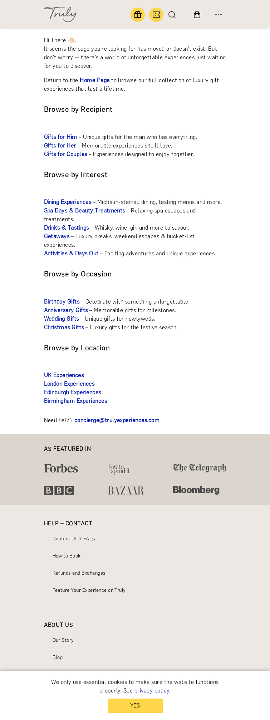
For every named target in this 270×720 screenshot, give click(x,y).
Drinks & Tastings (66, 227)
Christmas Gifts (64, 327)
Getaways (57, 236)
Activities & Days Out (71, 253)
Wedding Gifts (61, 318)
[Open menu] (218, 14)
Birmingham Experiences (75, 401)
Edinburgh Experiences (72, 392)
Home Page (94, 80)
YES (135, 705)
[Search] (174, 14)
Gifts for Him (60, 137)
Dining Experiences (68, 202)
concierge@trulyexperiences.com (116, 420)
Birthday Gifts (62, 301)
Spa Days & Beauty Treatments (84, 210)
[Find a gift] (138, 15)
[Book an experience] (156, 15)
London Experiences (69, 383)
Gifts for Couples (65, 154)
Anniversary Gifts (66, 310)
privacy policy (152, 690)
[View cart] (197, 14)
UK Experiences (64, 375)
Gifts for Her (60, 145)
